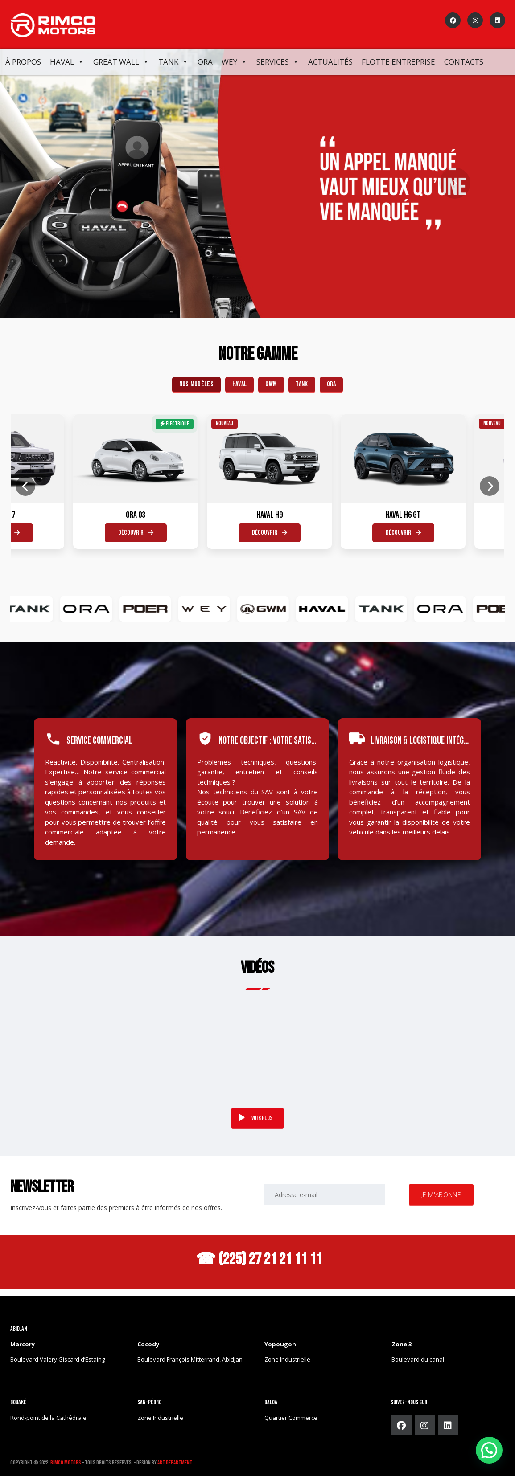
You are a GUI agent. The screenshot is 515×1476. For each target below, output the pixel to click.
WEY (234, 62)
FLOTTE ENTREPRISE (398, 62)
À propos (23, 62)
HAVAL (239, 384)
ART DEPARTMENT (174, 1462)
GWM (271, 384)
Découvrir (109, 532)
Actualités (330, 62)
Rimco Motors (65, 1462)
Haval (67, 62)
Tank (173, 62)
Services (277, 62)
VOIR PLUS (256, 1118)
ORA (205, 62)
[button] (489, 1450)
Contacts (463, 62)
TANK (302, 384)
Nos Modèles (196, 384)
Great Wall (121, 62)
